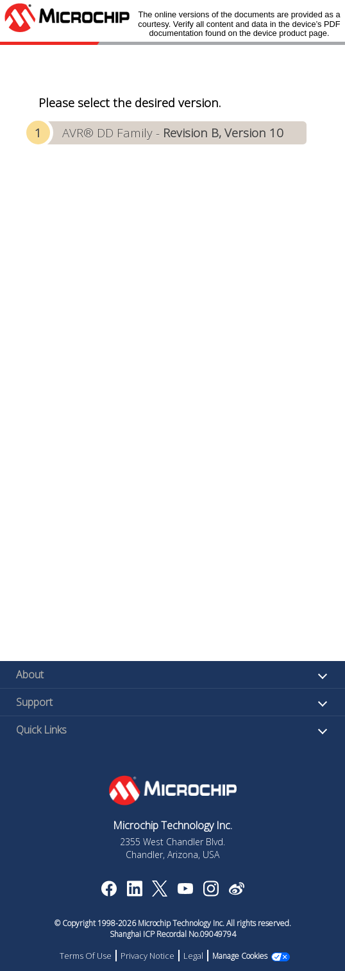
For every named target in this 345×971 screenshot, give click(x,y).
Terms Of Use (86, 955)
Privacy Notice (147, 955)
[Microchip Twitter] (159, 893)
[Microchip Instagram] (211, 893)
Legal (193, 955)
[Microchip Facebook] (109, 893)
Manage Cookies (239, 955)
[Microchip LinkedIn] (134, 893)
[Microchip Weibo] (236, 891)
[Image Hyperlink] (185, 890)
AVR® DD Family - (172, 133)
